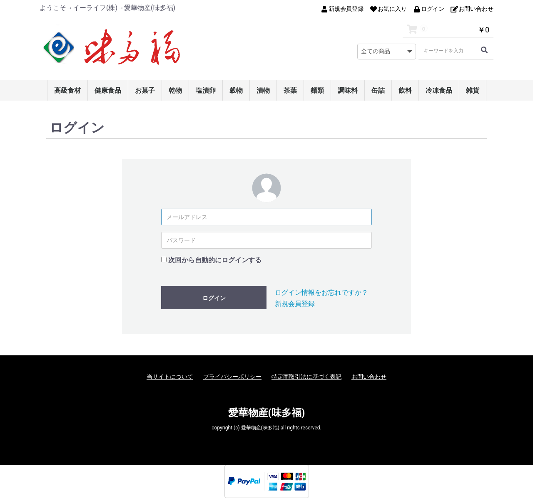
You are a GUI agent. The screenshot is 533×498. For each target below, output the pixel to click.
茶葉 (290, 90)
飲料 (405, 90)
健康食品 (108, 90)
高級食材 (67, 90)
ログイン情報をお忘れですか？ (321, 292)
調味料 (348, 90)
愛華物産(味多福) (266, 413)
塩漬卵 (206, 90)
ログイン (214, 298)
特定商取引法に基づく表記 (306, 376)
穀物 (236, 90)
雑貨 (472, 90)
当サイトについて (170, 376)
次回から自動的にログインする (215, 260)
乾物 (175, 90)
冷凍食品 (439, 90)
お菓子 (145, 90)
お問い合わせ (368, 376)
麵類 (317, 90)
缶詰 (378, 90)
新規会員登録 (295, 304)
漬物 (263, 90)
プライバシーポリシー (232, 376)
